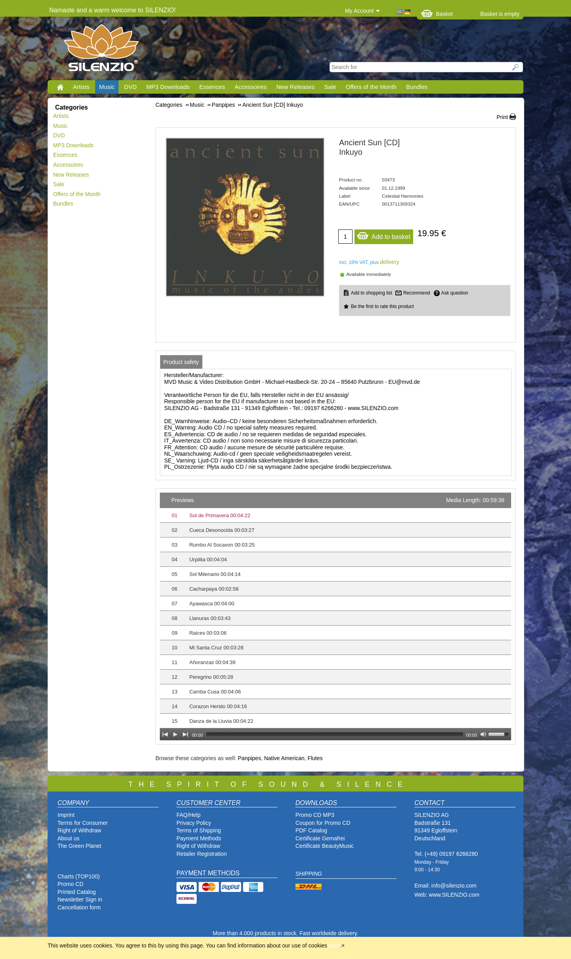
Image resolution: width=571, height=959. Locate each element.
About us (68, 838)
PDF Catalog (311, 830)
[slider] (334, 734)
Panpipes (249, 758)
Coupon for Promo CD (323, 823)
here (334, 945)
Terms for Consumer (82, 823)
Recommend (416, 293)
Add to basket (383, 234)
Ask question (454, 293)
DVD (130, 86)
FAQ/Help (188, 815)
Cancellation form (79, 907)
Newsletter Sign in (79, 899)
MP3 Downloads (168, 86)
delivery (389, 262)
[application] (335, 616)
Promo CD (70, 884)
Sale (330, 86)
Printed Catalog (76, 892)
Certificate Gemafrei (320, 838)
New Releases (295, 86)
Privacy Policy (193, 823)
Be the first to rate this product (382, 306)
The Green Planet (79, 846)
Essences (212, 86)
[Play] (175, 734)
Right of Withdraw (79, 830)
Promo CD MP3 (314, 815)
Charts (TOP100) (78, 876)
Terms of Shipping (198, 830)
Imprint (66, 815)
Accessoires (251, 86)
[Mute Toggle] (483, 734)
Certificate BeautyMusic (324, 846)
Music (107, 86)
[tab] (181, 362)
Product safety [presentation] (181, 362)
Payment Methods (198, 838)
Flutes (315, 758)
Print (502, 117)
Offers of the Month (371, 86)
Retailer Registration (201, 854)
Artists (81, 86)
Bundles (416, 86)
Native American (284, 758)
